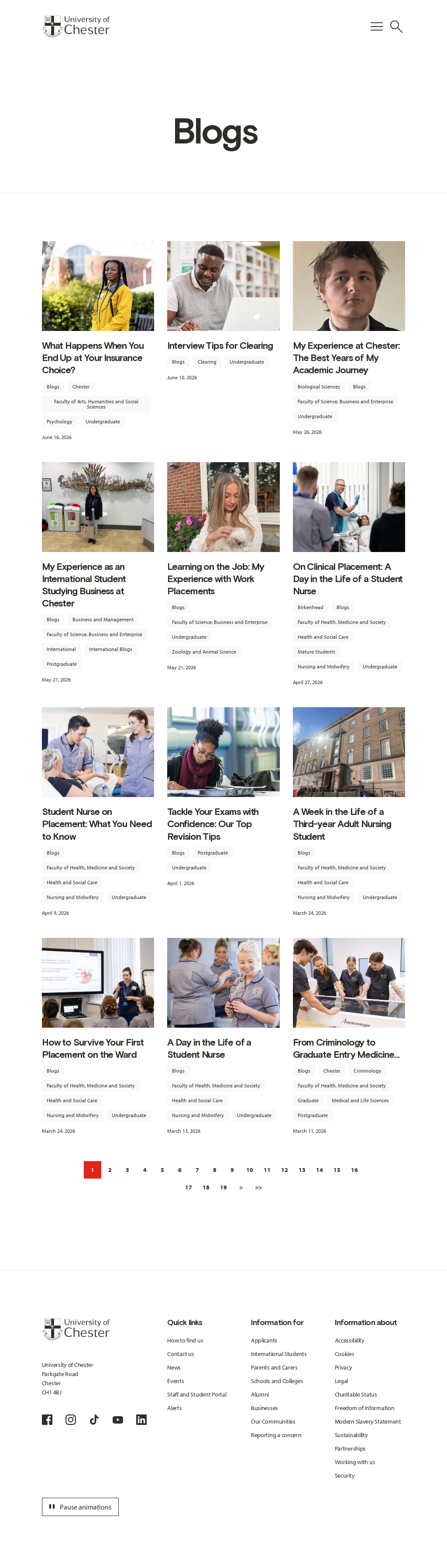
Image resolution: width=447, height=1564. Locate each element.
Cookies (344, 1354)
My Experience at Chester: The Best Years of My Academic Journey (346, 358)
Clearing (207, 361)
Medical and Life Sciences (360, 1100)
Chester (80, 386)
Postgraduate (62, 664)
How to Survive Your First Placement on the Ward (93, 1048)
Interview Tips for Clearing (220, 345)
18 (206, 1187)
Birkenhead (310, 607)
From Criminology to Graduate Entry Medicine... (346, 1048)
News (174, 1367)
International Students (279, 1354)
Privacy (343, 1367)
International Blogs (110, 649)
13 (302, 1170)
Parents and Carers (274, 1367)
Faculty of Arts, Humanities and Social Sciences (96, 404)
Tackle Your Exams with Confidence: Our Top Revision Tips (212, 824)
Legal (341, 1381)
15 (337, 1170)
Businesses (264, 1408)
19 (223, 1187)
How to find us (185, 1340)
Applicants (264, 1340)
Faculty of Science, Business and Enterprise (345, 401)
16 (354, 1170)
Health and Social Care (323, 637)
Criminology (368, 1070)
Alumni (260, 1394)
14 (319, 1170)
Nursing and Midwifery (324, 666)
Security (345, 1475)
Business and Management (103, 619)
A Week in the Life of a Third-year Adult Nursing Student (342, 824)
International (61, 649)
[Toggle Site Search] (396, 26)
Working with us (355, 1462)
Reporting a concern (276, 1435)
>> (258, 1187)
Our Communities (273, 1421)
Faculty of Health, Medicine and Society (342, 622)
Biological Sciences (319, 386)
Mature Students (316, 651)
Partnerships (350, 1448)
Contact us (180, 1354)
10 (249, 1170)
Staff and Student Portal (196, 1394)
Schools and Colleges (277, 1381)
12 (284, 1170)
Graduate (308, 1100)
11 (267, 1170)
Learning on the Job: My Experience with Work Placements (215, 579)
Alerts (174, 1408)
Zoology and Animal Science (204, 651)
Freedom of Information (365, 1408)
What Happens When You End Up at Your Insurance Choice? (93, 358)
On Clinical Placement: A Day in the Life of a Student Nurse (348, 579)
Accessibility (349, 1340)
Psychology (59, 421)
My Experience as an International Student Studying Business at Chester (84, 585)
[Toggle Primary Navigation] (376, 26)
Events (175, 1381)
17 (188, 1187)
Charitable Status (356, 1394)
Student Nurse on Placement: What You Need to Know (97, 824)
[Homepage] (76, 26)
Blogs (53, 386)
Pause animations (79, 1507)
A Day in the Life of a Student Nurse (209, 1048)
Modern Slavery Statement (368, 1421)
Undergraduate (103, 421)
